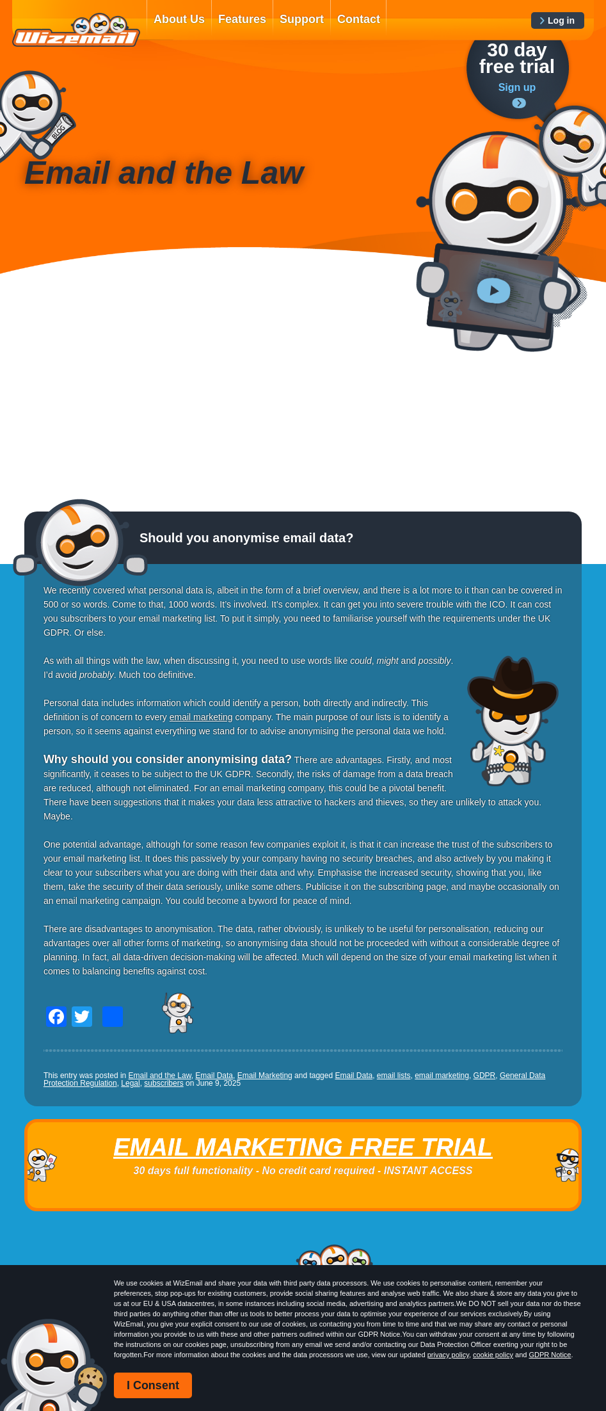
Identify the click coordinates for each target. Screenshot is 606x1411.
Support (302, 19)
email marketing (201, 717)
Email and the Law (160, 1075)
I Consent (153, 1385)
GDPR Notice (550, 1355)
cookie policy (493, 1355)
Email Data (214, 1075)
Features (242, 19)
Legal (130, 1083)
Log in (561, 20)
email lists (394, 1075)
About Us (179, 19)
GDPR (485, 1075)
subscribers (163, 1083)
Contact (358, 19)
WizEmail (76, 30)
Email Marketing (264, 1075)
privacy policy (448, 1355)
